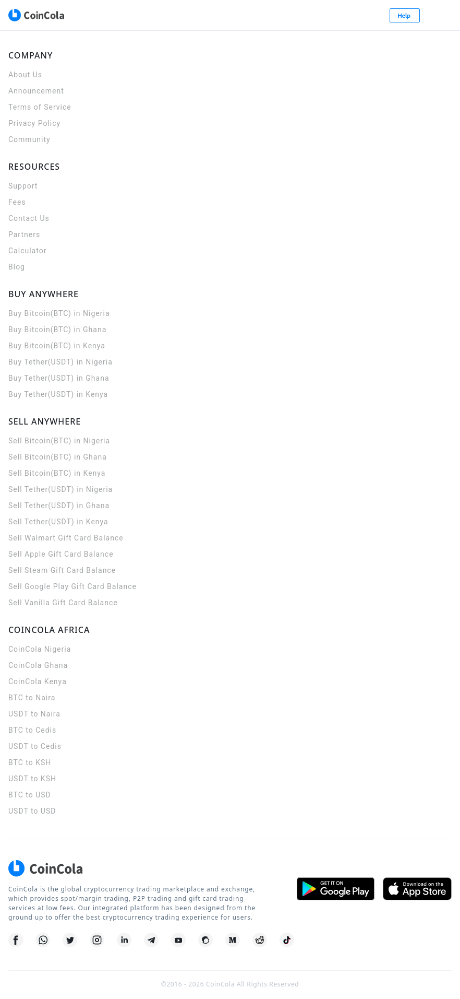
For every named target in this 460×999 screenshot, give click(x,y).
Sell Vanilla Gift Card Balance (63, 602)
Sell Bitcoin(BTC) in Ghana (57, 457)
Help (404, 15)
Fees (17, 202)
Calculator (27, 250)
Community (29, 139)
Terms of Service (39, 107)
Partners (24, 234)
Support (23, 186)
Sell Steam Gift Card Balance (62, 570)
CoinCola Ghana (38, 665)
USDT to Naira (34, 714)
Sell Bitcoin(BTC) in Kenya (56, 473)
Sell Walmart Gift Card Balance (66, 538)
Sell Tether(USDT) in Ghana (59, 505)
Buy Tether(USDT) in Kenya (58, 394)
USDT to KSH (32, 778)
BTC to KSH (29, 762)
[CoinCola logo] (36, 15)
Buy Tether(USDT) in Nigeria (60, 362)
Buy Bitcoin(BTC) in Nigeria (59, 313)
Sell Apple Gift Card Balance (61, 554)
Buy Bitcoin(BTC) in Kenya (56, 346)
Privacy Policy (34, 123)
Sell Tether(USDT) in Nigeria (60, 489)
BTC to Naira (31, 698)
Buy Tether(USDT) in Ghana (59, 378)
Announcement (36, 91)
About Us (25, 74)
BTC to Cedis (32, 730)
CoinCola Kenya (37, 681)
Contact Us (29, 218)
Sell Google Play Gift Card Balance (72, 586)
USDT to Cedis (35, 746)
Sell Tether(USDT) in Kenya (58, 522)
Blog (16, 267)
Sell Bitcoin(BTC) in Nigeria (59, 441)
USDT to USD (32, 811)
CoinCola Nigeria (39, 649)
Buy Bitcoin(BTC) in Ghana (57, 329)
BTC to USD (29, 795)
